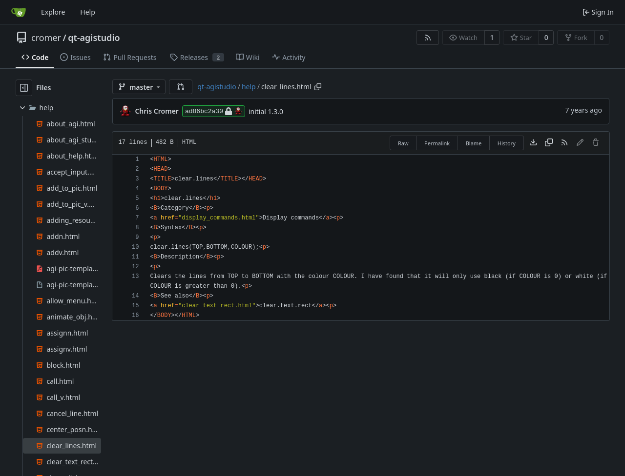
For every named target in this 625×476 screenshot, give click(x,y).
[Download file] (533, 143)
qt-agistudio (94, 37)
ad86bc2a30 (213, 111)
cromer (46, 37)
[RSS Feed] (428, 37)
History (507, 143)
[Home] (18, 12)
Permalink (437, 143)
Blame (474, 143)
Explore (53, 12)
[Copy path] (317, 86)
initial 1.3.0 (266, 111)
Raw (403, 143)
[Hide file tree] (24, 87)
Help (87, 12)
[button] (180, 86)
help (249, 86)
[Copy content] (549, 143)
